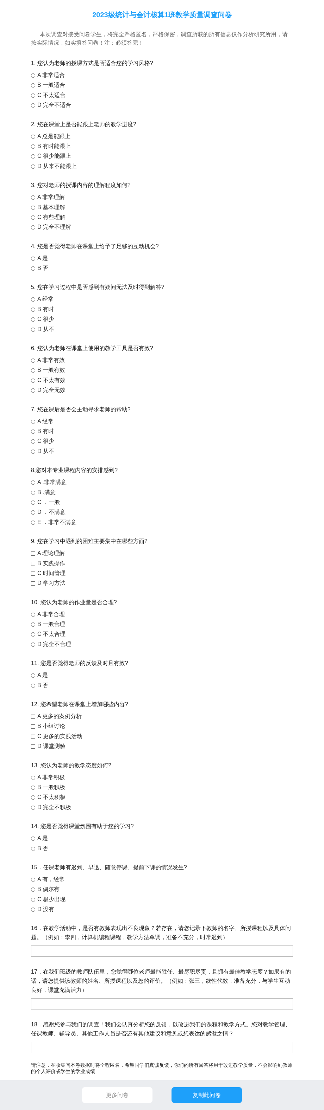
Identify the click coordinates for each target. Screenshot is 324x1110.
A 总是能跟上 (53, 136)
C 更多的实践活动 (59, 736)
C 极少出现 (51, 899)
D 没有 (45, 909)
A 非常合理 (51, 614)
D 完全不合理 (54, 644)
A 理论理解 (51, 553)
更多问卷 (117, 1095)
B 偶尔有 (48, 889)
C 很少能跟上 (54, 156)
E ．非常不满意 (56, 522)
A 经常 (45, 299)
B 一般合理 (51, 624)
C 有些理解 (51, 217)
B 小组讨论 (51, 726)
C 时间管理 (51, 573)
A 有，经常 (51, 879)
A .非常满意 (52, 482)
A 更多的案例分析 (59, 716)
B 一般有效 (51, 370)
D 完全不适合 (54, 105)
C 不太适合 (51, 95)
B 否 (42, 268)
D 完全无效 (51, 390)
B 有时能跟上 (54, 146)
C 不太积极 (51, 797)
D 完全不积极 (54, 807)
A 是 (42, 258)
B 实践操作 (51, 563)
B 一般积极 (51, 787)
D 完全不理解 (54, 227)
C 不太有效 (51, 380)
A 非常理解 (51, 197)
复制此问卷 (207, 1095)
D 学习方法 (51, 583)
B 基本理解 (51, 207)
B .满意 (46, 492)
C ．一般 (48, 502)
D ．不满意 (51, 512)
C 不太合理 (51, 634)
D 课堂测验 (51, 746)
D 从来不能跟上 (57, 166)
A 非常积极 (51, 777)
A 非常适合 (51, 75)
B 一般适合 (51, 85)
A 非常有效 (51, 360)
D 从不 (45, 329)
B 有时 (45, 309)
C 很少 (45, 319)
